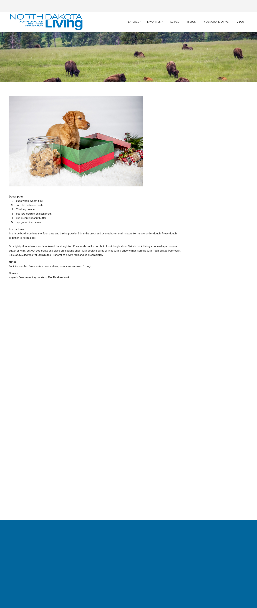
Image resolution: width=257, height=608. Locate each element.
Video (240, 21)
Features (133, 21)
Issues (191, 21)
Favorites (154, 21)
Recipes (174, 21)
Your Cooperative (216, 21)
